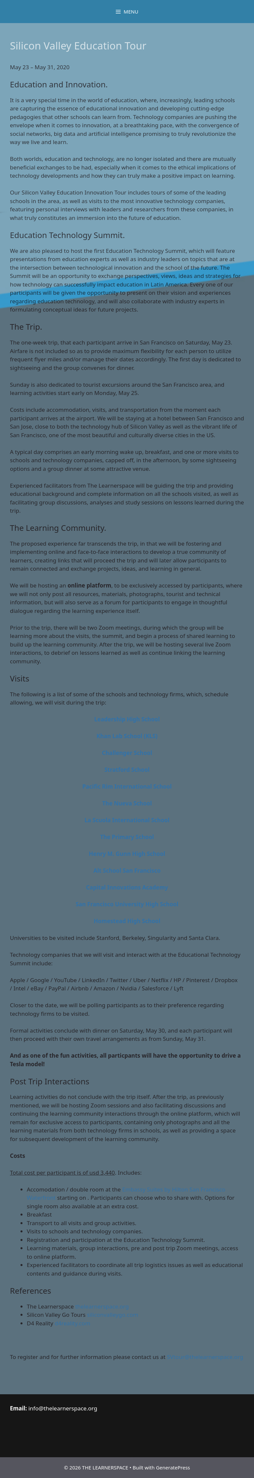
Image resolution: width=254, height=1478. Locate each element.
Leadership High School (127, 719)
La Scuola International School (127, 820)
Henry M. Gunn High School (127, 854)
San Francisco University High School (127, 904)
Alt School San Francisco (126, 870)
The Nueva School (127, 803)
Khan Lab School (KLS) (127, 736)
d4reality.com (72, 1323)
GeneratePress (173, 1467)
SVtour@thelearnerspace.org (205, 1357)
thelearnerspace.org (102, 1306)
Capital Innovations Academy (127, 887)
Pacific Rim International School (127, 786)
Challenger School (127, 753)
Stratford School (127, 769)
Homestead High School (127, 921)
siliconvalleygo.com (112, 1314)
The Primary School (127, 837)
